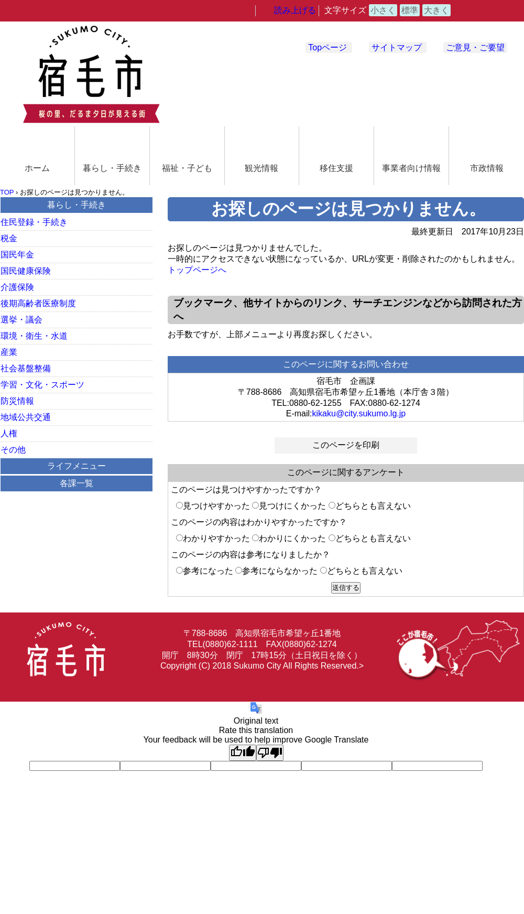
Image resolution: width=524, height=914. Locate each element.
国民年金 (17, 254)
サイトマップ (397, 47)
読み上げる (295, 10)
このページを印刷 (345, 444)
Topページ (327, 47)
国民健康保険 (26, 270)
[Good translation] (242, 753)
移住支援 (336, 168)
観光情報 (261, 168)
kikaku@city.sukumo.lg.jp (359, 413)
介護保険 (17, 287)
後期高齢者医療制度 (38, 303)
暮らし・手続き (112, 168)
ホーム (37, 168)
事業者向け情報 (411, 168)
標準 (409, 10)
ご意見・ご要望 (475, 47)
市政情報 (487, 168)
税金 (9, 238)
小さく (383, 10)
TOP (7, 192)
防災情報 (17, 400)
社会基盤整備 (26, 368)
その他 (13, 449)
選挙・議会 (21, 319)
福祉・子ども (187, 168)
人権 (9, 433)
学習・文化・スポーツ (42, 384)
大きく (436, 10)
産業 (9, 352)
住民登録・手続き (34, 222)
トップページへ (197, 269)
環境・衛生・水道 (34, 335)
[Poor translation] (269, 753)
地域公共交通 (26, 417)
